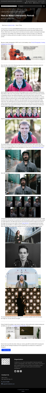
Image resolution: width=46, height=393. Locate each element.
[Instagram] (21, 371)
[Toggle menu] (44, 6)
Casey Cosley (11, 18)
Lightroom (9, 118)
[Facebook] (18, 371)
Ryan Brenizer (25, 223)
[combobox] (30, 6)
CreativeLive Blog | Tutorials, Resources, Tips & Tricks (13, 11)
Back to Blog (6, 350)
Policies (23, 391)
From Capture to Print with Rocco (19, 326)
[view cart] (30, 3)
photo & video (11, 25)
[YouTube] (15, 371)
